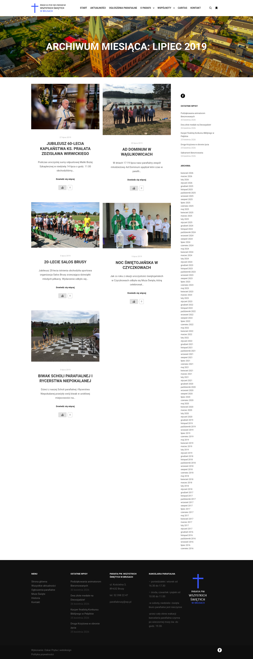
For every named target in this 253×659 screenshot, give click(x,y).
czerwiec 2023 (187, 285)
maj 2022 (185, 328)
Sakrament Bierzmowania (192, 153)
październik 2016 (188, 538)
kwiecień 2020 (187, 407)
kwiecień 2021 (187, 371)
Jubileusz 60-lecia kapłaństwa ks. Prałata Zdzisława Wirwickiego (65, 148)
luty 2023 (185, 298)
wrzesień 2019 (187, 430)
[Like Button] (62, 187)
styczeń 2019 (186, 453)
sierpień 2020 (187, 394)
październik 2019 (188, 427)
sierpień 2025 (187, 199)
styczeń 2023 (186, 301)
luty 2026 (185, 179)
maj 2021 (185, 367)
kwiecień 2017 (187, 519)
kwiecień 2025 (187, 212)
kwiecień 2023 (187, 291)
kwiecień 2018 (187, 479)
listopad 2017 (187, 496)
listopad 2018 (187, 459)
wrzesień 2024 (187, 235)
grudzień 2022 (187, 305)
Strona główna (39, 581)
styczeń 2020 (186, 417)
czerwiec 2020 (187, 400)
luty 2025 (185, 219)
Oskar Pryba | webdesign (57, 650)
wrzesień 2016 (187, 542)
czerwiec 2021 (187, 364)
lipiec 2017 (185, 509)
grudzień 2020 (187, 384)
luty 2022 (185, 338)
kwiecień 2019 (187, 443)
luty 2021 (185, 377)
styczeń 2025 (186, 222)
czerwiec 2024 (187, 245)
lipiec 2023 (185, 282)
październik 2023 (188, 272)
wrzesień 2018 (187, 466)
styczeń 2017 (186, 529)
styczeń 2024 (186, 262)
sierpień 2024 (187, 239)
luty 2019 (185, 450)
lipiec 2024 (185, 242)
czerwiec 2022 (187, 324)
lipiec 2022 (185, 321)
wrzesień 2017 (187, 502)
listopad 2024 (187, 229)
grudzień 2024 (187, 226)
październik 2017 (188, 499)
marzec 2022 (186, 334)
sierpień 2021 (187, 357)
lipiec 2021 (185, 361)
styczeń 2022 (186, 341)
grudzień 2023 (187, 265)
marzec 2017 (186, 522)
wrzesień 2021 (187, 354)
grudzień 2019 (187, 420)
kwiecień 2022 (187, 331)
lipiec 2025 (185, 203)
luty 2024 (185, 259)
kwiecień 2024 (187, 252)
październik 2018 (188, 463)
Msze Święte (38, 593)
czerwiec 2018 (187, 473)
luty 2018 (185, 486)
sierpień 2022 (187, 318)
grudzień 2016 (187, 532)
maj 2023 (185, 288)
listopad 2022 (187, 308)
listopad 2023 (187, 268)
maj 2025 (185, 209)
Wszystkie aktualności (43, 585)
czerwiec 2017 (187, 512)
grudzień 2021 (187, 344)
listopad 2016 (187, 535)
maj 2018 (185, 476)
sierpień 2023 (187, 278)
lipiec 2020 (185, 397)
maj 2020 (185, 403)
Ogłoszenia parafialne (43, 589)
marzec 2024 (186, 255)
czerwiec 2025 (187, 206)
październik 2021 (188, 351)
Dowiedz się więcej (65, 179)
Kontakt (35, 602)
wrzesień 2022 (187, 315)
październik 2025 (188, 193)
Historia (35, 598)
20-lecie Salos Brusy (65, 262)
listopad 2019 (187, 423)
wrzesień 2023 (187, 275)
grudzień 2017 (187, 492)
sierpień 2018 (187, 469)
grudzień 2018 (187, 456)
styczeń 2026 (186, 183)
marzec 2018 (186, 482)
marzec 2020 (186, 410)
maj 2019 (185, 440)
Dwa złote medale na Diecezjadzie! (196, 125)
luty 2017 (185, 525)
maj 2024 (185, 249)
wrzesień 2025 (187, 196)
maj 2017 (185, 515)
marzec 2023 (186, 295)
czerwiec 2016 (187, 548)
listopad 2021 (187, 347)
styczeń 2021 (186, 380)
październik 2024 (188, 232)
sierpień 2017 (187, 506)
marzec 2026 (186, 176)
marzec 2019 (186, 446)
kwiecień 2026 (187, 173)
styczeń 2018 (186, 489)
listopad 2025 (187, 189)
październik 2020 (188, 387)
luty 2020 (185, 413)
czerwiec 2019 (187, 436)
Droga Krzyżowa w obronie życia (195, 144)
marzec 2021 (186, 374)
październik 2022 (188, 311)
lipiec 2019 (185, 433)
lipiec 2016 (185, 545)
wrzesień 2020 (187, 390)
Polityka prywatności (42, 654)
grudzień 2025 (187, 186)
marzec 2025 (186, 216)
